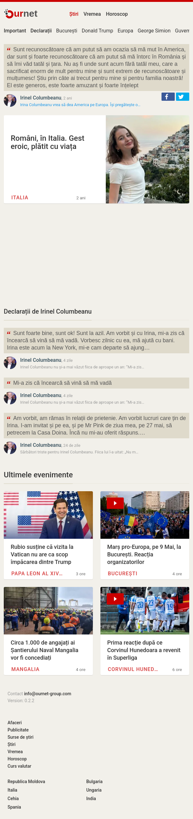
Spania (14, 807)
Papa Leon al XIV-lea (37, 574)
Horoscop (117, 14)
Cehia (13, 798)
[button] (168, 97)
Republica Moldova (26, 781)
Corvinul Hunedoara (134, 669)
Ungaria (94, 790)
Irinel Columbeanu (40, 98)
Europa (125, 31)
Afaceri (15, 722)
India (91, 798)
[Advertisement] (96, 255)
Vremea (92, 14)
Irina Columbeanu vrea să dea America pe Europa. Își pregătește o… (80, 104)
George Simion (154, 31)
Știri (73, 14)
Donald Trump (97, 31)
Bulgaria (94, 781)
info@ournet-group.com (47, 693)
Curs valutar (19, 766)
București (66, 31)
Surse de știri (20, 737)
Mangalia (25, 669)
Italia (19, 198)
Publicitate (18, 729)
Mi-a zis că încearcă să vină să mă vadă (59, 384)
